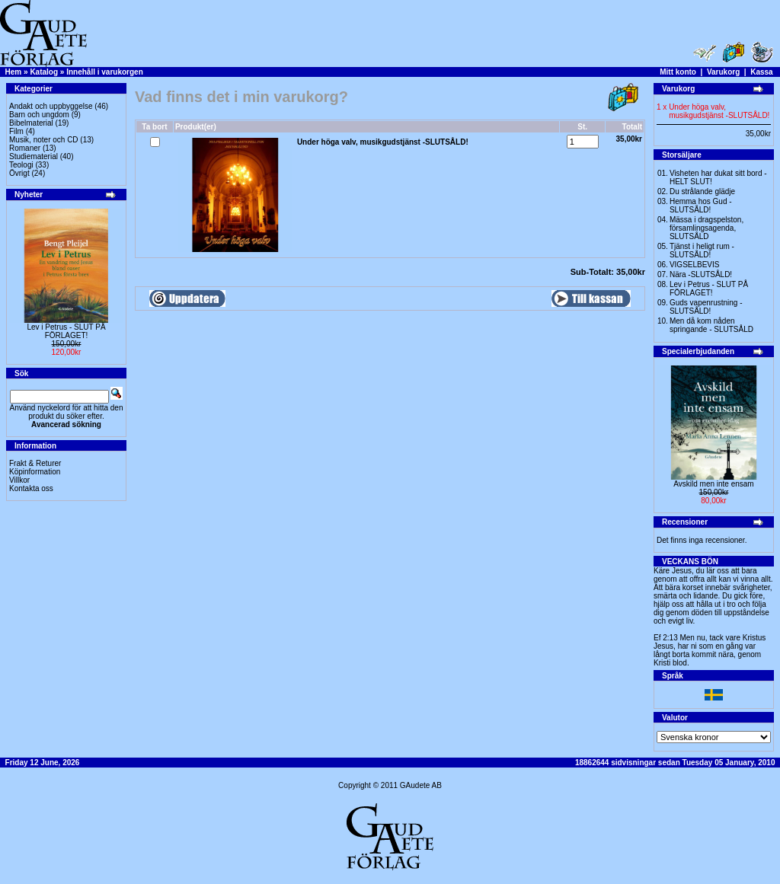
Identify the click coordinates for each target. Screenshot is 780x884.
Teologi (21, 165)
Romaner (24, 148)
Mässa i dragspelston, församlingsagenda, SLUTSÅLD (706, 228)
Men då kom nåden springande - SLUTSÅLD (711, 325)
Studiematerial (33, 156)
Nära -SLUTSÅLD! (701, 274)
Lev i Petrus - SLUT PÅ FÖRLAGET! (66, 331)
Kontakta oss (31, 488)
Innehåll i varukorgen (104, 72)
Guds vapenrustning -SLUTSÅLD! (706, 306)
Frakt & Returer (35, 463)
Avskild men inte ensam (713, 484)
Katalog (44, 72)
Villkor (19, 480)
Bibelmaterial (31, 123)
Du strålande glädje (702, 191)
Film (16, 131)
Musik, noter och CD (43, 140)
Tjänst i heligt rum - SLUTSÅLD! (702, 250)
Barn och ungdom (39, 114)
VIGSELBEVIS (695, 264)
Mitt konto (678, 72)
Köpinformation (34, 472)
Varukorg (723, 72)
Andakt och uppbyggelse (51, 106)
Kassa (761, 72)
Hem (13, 72)
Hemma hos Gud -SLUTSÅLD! (701, 205)
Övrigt (19, 173)
